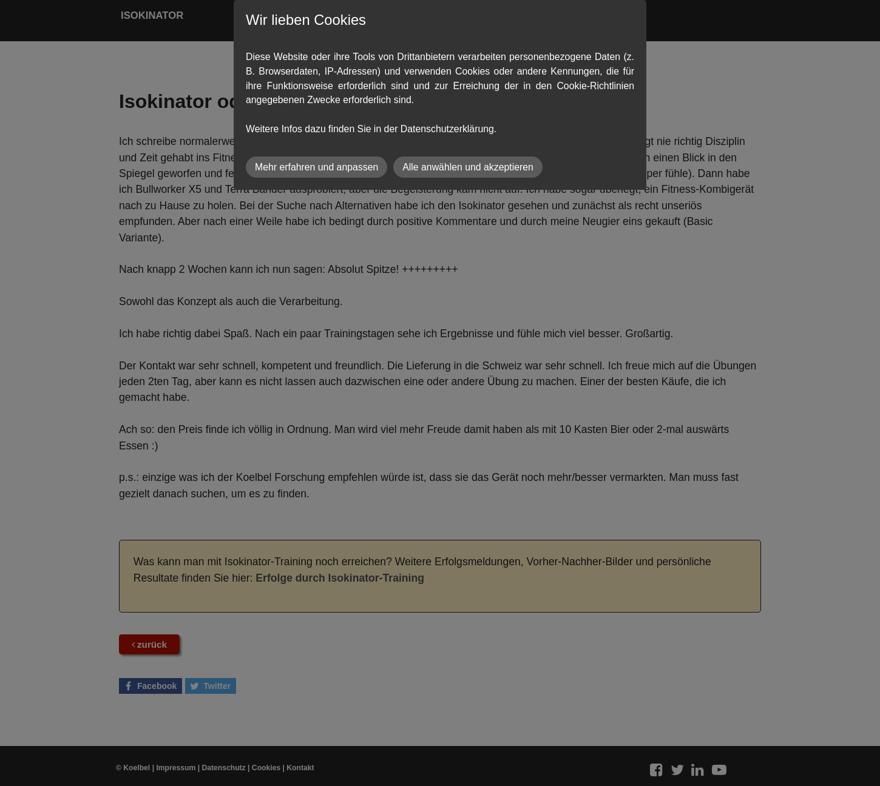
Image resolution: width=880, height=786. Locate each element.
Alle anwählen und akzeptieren (467, 167)
